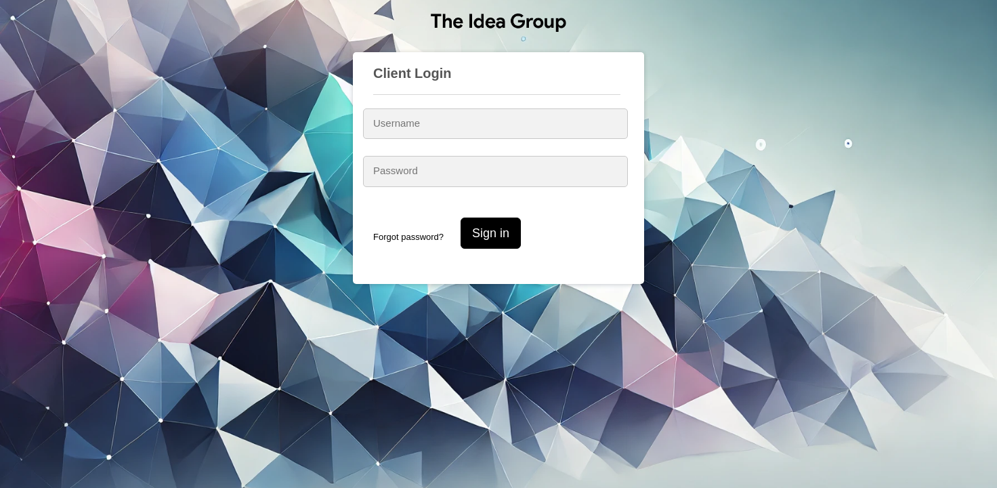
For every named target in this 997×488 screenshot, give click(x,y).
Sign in (490, 233)
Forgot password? (408, 237)
